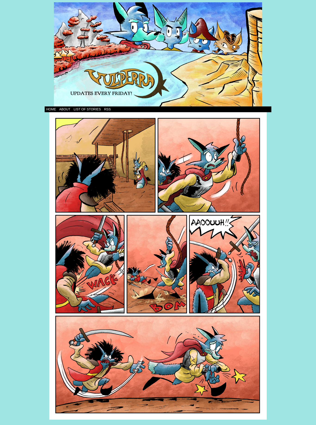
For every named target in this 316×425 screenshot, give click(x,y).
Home (51, 109)
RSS (107, 109)
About (64, 109)
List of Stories (87, 109)
